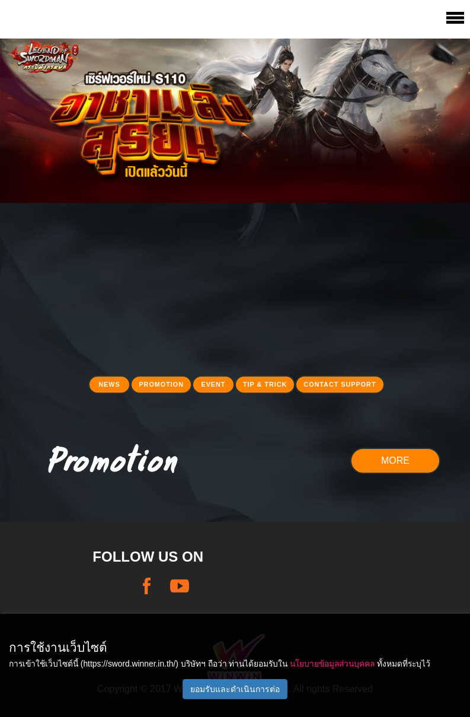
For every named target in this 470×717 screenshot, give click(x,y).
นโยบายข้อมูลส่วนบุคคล (332, 663)
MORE (395, 460)
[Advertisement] (235, 286)
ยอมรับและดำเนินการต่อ (235, 689)
